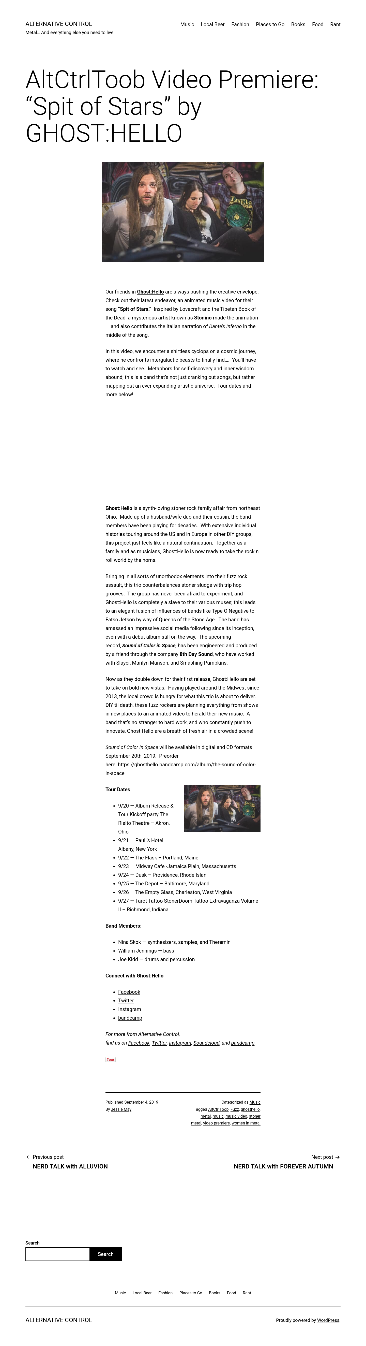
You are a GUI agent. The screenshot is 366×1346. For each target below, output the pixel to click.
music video (236, 1116)
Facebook (129, 992)
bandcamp (130, 1018)
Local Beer (213, 24)
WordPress (328, 1320)
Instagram (129, 1009)
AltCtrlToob (218, 1109)
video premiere (216, 1123)
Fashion (240, 24)
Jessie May (121, 1109)
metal (206, 1116)
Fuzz (235, 1109)
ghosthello (250, 1109)
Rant (335, 24)
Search (32, 1243)
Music (187, 24)
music (218, 1116)
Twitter (126, 1001)
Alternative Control (58, 23)
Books (298, 24)
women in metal (246, 1123)
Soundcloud (206, 1043)
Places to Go (270, 24)
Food (318, 24)
